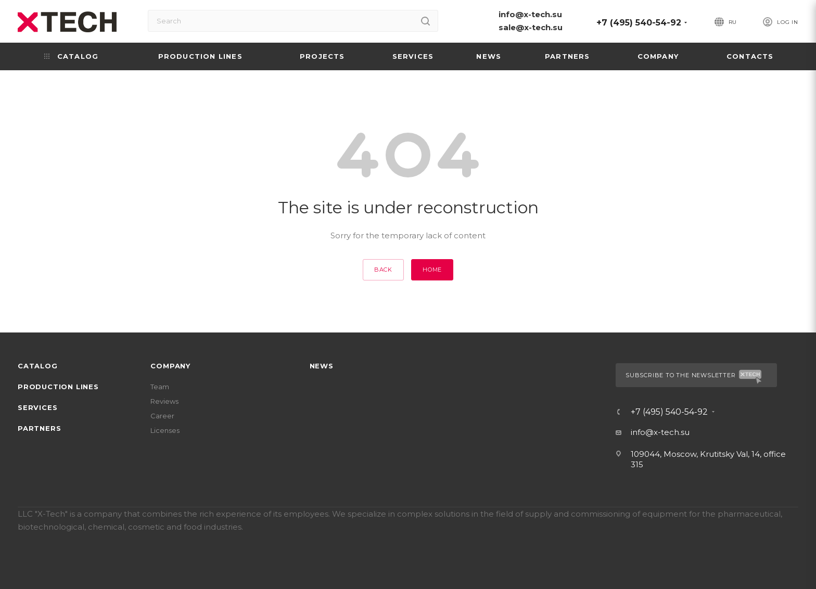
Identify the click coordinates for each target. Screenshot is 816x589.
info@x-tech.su (530, 14)
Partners (39, 428)
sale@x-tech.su (531, 27)
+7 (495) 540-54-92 (638, 23)
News (322, 366)
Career (162, 416)
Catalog (38, 366)
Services (37, 407)
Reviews (164, 401)
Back (383, 269)
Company (170, 366)
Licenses (165, 430)
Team (159, 386)
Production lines (58, 386)
